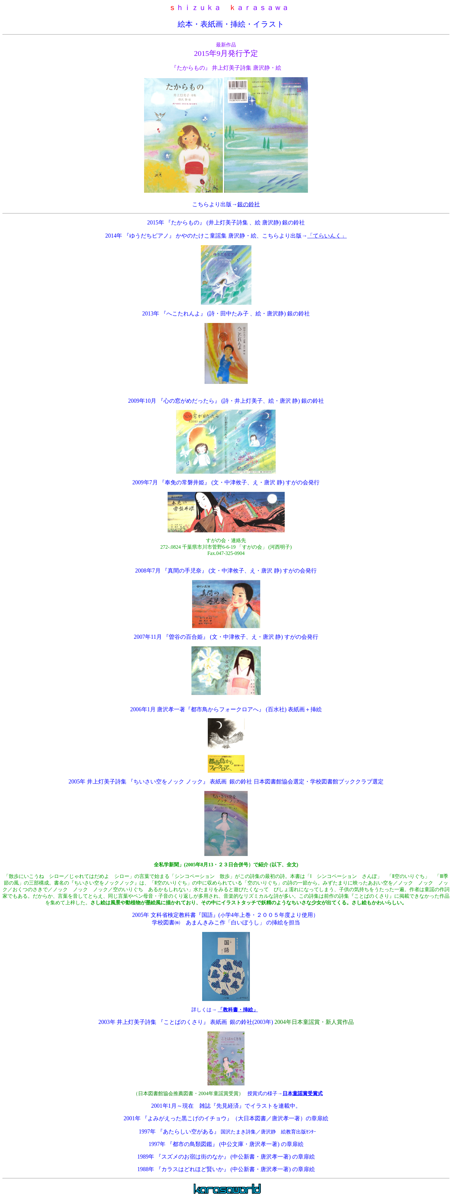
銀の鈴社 (248, 204)
